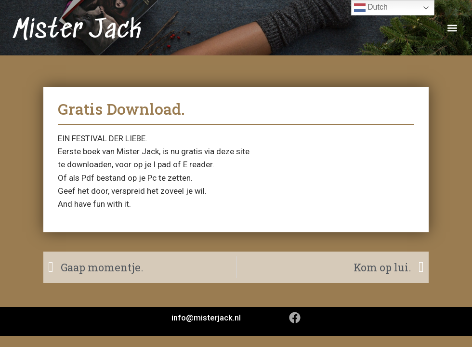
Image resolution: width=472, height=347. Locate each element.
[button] (452, 28)
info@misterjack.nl (206, 317)
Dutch (371, 7)
